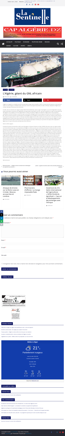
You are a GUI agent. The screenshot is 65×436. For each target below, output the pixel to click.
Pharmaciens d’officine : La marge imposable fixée (32, 190)
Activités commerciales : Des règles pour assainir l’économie (14, 329)
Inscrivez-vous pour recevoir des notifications (11, 395)
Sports (23, 45)
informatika (3, 410)
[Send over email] (1, 221)
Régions (47, 42)
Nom (3, 240)
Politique (18, 42)
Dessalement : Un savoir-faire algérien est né (27, 403)
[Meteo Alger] (32, 371)
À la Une (5, 89)
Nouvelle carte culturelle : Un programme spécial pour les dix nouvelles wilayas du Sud (27, 412)
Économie (26, 42)
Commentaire (6, 223)
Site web (3, 255)
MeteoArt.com (35, 380)
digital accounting (5, 408)
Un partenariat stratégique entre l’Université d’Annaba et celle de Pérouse (27, 408)
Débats (30, 45)
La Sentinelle (14, 96)
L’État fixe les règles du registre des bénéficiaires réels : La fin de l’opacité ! (17, 327)
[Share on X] (32, 100)
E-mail (3, 247)
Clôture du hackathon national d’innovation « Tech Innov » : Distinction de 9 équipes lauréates (29, 410)
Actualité (9, 42)
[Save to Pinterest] (52, 100)
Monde (8, 45)
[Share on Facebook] (12, 100)
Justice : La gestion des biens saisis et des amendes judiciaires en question (49, 166)
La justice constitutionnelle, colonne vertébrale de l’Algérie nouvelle (16, 334)
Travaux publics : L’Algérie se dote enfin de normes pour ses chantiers (16, 332)
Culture (15, 45)
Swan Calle (3, 405)
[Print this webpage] (1, 224)
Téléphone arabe (37, 42)
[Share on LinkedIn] (1, 218)
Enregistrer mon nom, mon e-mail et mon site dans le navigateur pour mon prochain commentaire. (33, 264)
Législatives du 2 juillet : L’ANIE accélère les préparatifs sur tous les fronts (17, 336)
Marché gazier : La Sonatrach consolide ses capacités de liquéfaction (23, 405)
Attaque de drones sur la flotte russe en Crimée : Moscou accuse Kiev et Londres (11, 192)
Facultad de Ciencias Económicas (8, 403)
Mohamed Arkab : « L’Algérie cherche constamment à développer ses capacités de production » (15, 166)
